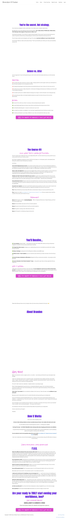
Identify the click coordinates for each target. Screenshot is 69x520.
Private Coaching (47, 2)
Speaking (60, 2)
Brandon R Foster (11, 2)
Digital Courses (54, 2)
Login (65, 2)
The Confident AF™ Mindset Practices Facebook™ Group (32, 192)
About (41, 2)
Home (37, 2)
